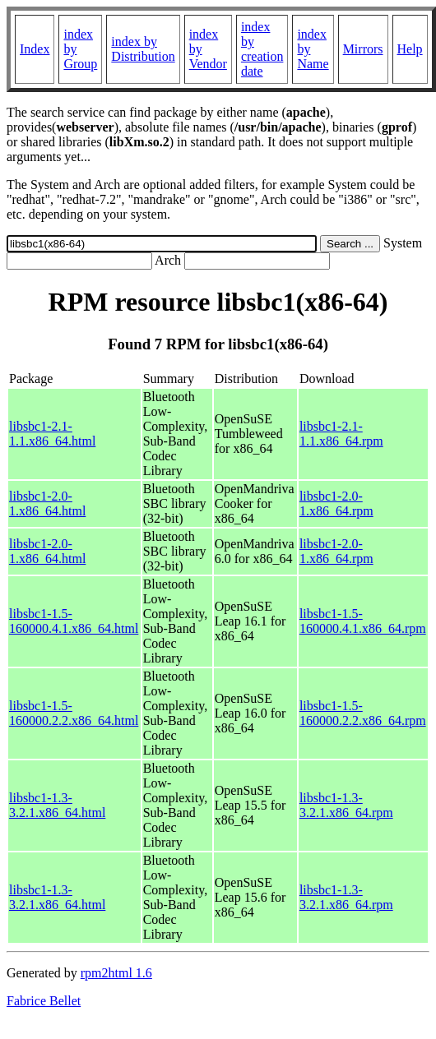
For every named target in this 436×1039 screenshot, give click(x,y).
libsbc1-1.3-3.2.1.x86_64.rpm (346, 805)
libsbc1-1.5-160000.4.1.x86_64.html (73, 621)
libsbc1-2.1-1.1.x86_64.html (52, 433)
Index (34, 49)
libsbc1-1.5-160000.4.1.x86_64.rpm (362, 621)
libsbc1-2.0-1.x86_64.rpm (336, 503)
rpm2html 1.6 (116, 973)
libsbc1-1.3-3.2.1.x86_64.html (57, 805)
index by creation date (262, 49)
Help (410, 49)
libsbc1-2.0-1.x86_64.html (47, 503)
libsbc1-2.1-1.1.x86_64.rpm (341, 433)
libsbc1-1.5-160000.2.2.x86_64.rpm (362, 713)
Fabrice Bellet (44, 1001)
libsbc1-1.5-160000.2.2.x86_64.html (73, 713)
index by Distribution (142, 49)
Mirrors (363, 49)
